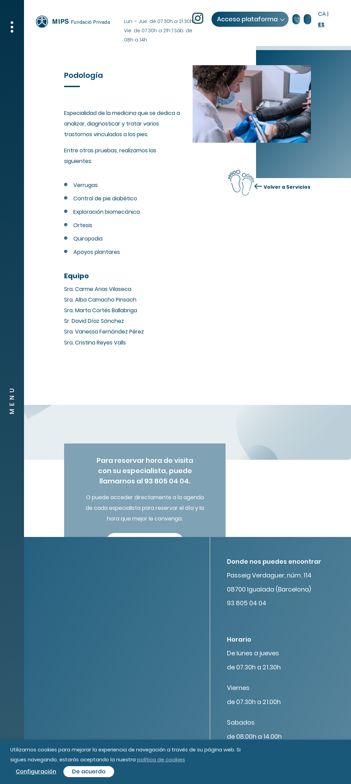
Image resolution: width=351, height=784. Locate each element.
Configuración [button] (36, 771)
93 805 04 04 (246, 603)
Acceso (250, 19)
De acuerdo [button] (89, 771)
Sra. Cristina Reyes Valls (95, 343)
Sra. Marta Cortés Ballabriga (100, 310)
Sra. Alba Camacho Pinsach (100, 300)
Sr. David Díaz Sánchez (94, 321)
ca (322, 14)
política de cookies (161, 759)
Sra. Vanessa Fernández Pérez (104, 332)
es (321, 24)
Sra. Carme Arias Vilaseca (97, 289)
